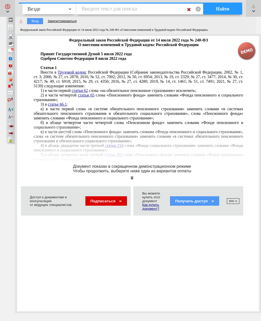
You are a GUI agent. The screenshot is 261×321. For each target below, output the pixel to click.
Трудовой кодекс (72, 72)
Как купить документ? (150, 207)
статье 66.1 (57, 104)
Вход (35, 21)
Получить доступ (194, 201)
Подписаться (106, 201)
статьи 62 (80, 90)
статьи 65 (86, 95)
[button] (7, 8)
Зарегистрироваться (62, 21)
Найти (222, 8)
